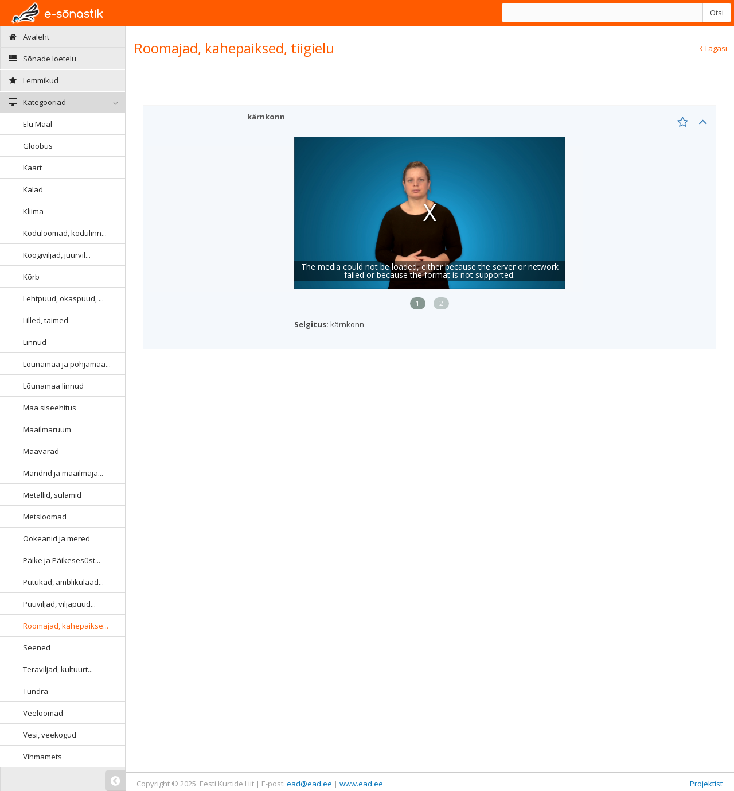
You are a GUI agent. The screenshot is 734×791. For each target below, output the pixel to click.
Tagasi (713, 48)
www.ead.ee (361, 783)
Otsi (717, 12)
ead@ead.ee (309, 783)
